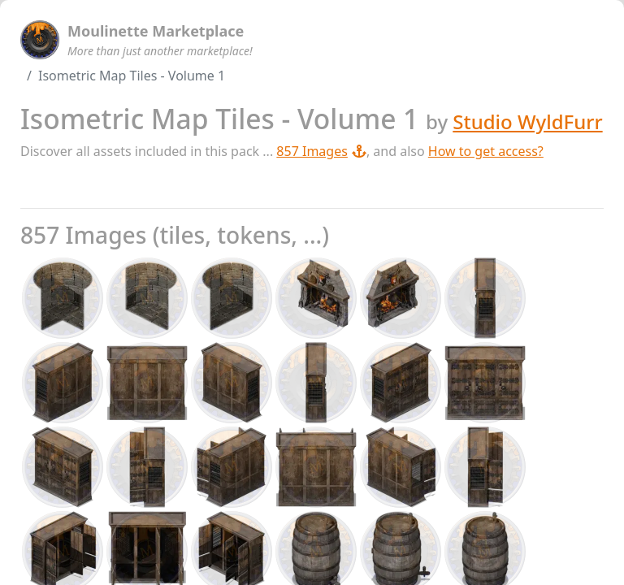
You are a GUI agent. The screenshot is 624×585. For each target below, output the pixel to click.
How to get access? (486, 151)
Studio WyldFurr (527, 121)
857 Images (321, 151)
